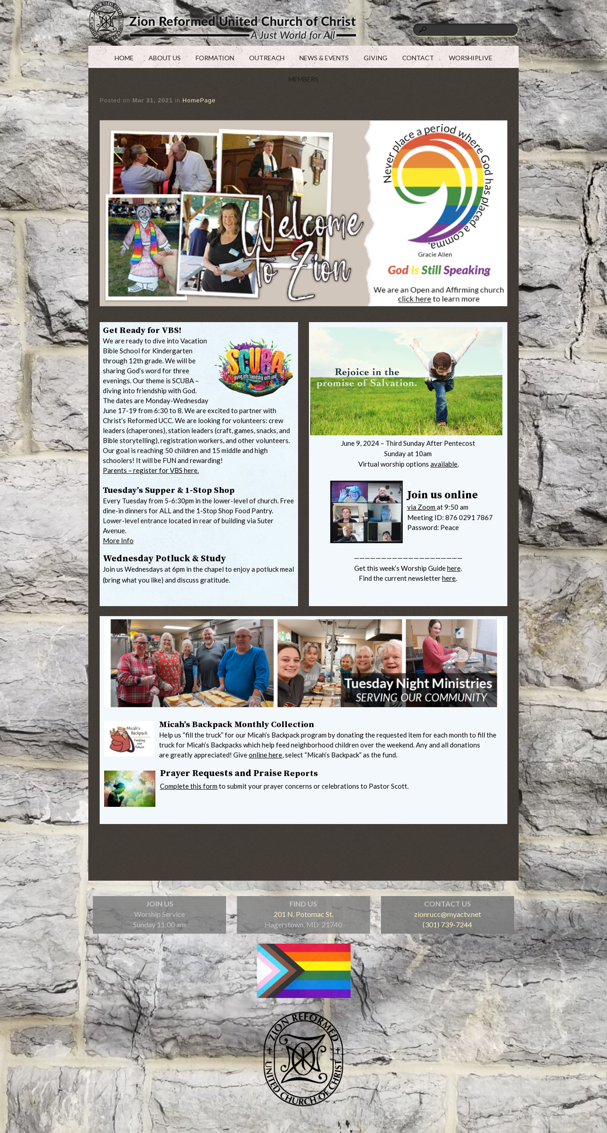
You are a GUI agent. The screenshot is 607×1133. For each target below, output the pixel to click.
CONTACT (418, 58)
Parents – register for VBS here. (151, 470)
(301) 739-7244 (447, 924)
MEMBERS (303, 79)
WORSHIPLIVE (470, 58)
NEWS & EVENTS (324, 58)
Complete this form (188, 786)
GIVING (375, 58)
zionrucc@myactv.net (447, 914)
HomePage (199, 100)
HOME (124, 58)
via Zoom (422, 507)
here (454, 568)
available (444, 464)
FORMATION (215, 58)
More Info (118, 540)
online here (265, 755)
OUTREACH (266, 58)
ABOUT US (165, 58)
